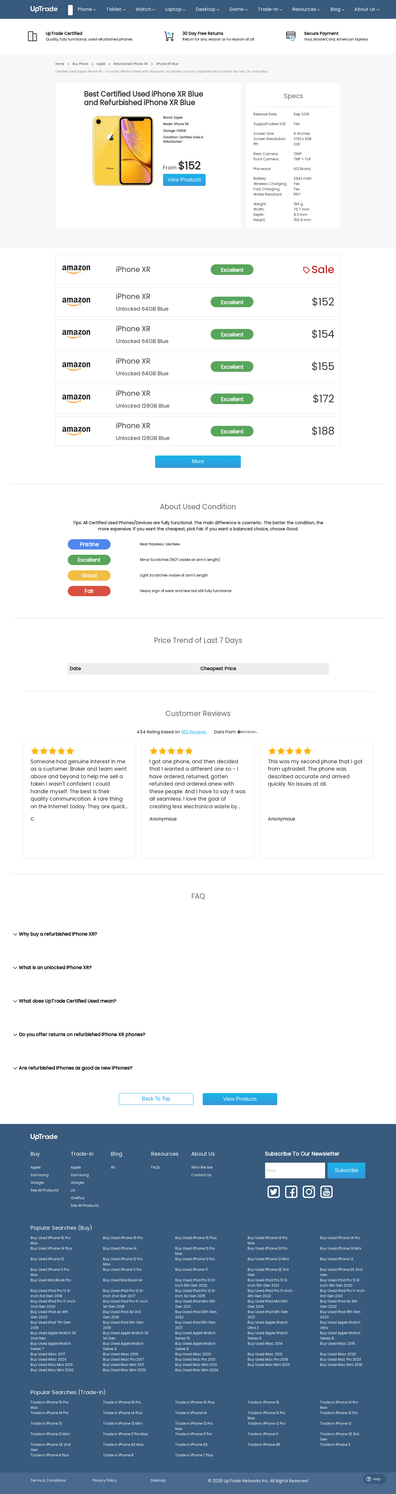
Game (238, 9)
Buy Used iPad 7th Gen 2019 (51, 1325)
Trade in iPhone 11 (263, 1433)
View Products (184, 180)
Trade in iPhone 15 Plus (195, 1402)
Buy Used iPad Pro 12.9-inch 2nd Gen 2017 (123, 1293)
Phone (87, 9)
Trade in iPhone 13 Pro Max (266, 1415)
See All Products (45, 1190)
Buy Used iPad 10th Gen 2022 (196, 1314)
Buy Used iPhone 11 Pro (122, 1269)
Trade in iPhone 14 (191, 1412)
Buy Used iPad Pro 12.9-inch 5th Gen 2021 (268, 1283)
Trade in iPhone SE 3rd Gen (339, 1436)
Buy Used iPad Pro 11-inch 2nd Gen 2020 (53, 1304)
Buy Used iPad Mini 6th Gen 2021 (195, 1304)
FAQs (155, 1167)
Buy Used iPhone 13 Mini (340, 1248)
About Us (367, 9)
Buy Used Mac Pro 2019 (268, 1359)
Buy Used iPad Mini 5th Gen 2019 (268, 1304)
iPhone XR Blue (167, 64)
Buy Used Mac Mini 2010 (52, 1364)
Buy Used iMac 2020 (193, 1354)
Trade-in (270, 9)
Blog (337, 9)
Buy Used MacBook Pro (51, 1280)
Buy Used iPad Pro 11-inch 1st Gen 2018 (125, 1304)
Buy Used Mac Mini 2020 (52, 1369)
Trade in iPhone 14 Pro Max (339, 1405)
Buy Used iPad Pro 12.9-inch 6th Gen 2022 (195, 1283)
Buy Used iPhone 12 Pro (195, 1258)
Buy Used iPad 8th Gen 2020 (340, 1314)
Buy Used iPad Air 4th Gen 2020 (49, 1314)
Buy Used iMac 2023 (338, 1354)
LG (73, 1190)
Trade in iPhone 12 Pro (266, 1423)
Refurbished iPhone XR (131, 64)
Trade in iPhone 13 (46, 1423)
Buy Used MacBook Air (123, 1280)
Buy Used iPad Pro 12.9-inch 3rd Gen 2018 (51, 1293)
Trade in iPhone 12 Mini (50, 1433)
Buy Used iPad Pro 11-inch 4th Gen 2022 (270, 1293)
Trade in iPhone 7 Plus (194, 1455)
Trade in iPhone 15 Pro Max (49, 1405)
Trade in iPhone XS (191, 1444)
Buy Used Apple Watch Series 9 (268, 1335)
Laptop (175, 9)
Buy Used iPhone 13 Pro (267, 1248)
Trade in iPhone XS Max (123, 1444)
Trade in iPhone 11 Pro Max (125, 1433)
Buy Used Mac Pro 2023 (340, 1359)
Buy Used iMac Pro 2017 (123, 1359)
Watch (146, 9)
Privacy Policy (105, 1480)
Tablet (116, 9)
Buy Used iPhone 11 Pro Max (50, 1272)
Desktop (208, 9)
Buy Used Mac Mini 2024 (196, 1369)
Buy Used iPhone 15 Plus (196, 1237)
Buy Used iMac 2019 (120, 1354)
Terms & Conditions (48, 1480)
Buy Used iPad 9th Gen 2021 (268, 1314)
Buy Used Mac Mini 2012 (196, 1364)
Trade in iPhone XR (264, 1444)
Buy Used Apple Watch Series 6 (123, 1346)
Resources (306, 9)
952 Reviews (194, 732)
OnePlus (78, 1197)
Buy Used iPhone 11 (191, 1269)
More (198, 461)
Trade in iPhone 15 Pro (122, 1402)
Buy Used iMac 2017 (48, 1354)
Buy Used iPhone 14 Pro (340, 1237)
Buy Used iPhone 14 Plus (51, 1248)
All (113, 1167)
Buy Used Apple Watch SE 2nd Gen (53, 1335)
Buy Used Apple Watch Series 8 (340, 1335)
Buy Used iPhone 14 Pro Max (267, 1240)
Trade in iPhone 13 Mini (122, 1423)
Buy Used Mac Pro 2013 (195, 1359)
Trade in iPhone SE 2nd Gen (51, 1447)
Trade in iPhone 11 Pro (193, 1433)
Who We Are (201, 1167)
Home (59, 64)
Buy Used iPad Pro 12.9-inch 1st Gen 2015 (195, 1293)
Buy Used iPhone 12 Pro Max (123, 1261)
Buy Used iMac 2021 (265, 1354)
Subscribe (346, 1170)
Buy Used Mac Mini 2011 (123, 1364)
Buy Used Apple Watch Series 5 (195, 1346)
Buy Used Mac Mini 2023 (124, 1369)
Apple (101, 64)
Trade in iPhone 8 (118, 1455)
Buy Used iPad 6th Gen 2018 (123, 1325)
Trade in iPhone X (335, 1444)
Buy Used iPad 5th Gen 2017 (195, 1325)
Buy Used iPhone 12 (336, 1258)
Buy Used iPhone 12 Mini (268, 1258)
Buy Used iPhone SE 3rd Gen (268, 1272)
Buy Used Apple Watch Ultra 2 (268, 1325)
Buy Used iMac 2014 (265, 1343)
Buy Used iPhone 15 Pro (123, 1237)
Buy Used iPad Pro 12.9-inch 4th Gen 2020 (340, 1283)
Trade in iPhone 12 (335, 1423)
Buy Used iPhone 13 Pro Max (195, 1251)
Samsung (40, 1174)
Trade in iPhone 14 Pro (49, 1412)
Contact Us (201, 1174)
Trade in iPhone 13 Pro (339, 1412)
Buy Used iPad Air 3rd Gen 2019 (122, 1314)
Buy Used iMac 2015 (337, 1343)
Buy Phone (80, 64)
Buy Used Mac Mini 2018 (341, 1364)
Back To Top (156, 1099)
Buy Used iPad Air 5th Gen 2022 (339, 1304)
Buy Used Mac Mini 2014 (269, 1364)
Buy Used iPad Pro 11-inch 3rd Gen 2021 (342, 1293)
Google (37, 1182)
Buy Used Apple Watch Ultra (340, 1325)
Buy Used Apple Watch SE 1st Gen (125, 1335)
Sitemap (158, 1480)
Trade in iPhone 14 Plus (123, 1412)
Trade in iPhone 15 (263, 1402)
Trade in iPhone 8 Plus (50, 1455)
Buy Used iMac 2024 (49, 1359)
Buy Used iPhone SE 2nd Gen (341, 1272)
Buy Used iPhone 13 (47, 1258)
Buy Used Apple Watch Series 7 (51, 1346)
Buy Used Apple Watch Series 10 (195, 1335)
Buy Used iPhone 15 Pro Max (50, 1240)
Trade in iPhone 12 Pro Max (194, 1426)
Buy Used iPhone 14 (120, 1248)
